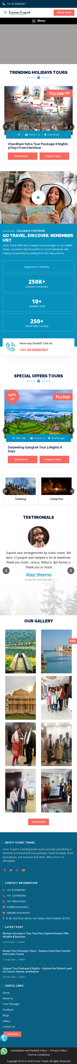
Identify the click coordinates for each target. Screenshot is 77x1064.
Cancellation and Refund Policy (29, 1050)
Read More (22, 156)
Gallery (6, 1021)
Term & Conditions (38, 1054)
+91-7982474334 (14, 901)
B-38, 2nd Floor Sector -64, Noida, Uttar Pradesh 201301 (36, 918)
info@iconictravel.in (15, 907)
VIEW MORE (38, 822)
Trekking (20, 499)
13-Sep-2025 (9, 959)
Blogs (6, 1015)
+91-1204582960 (14, 895)
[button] (38, 20)
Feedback (8, 1009)
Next (70, 126)
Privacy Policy (58, 1050)
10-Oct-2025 (9, 942)
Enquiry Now (54, 156)
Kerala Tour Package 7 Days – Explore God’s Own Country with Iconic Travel (37, 952)
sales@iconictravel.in (16, 912)
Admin (21, 942)
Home (6, 992)
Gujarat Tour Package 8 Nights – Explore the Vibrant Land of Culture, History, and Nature (37, 970)
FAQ (73, 641)
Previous (6, 126)
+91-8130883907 (14, 3)
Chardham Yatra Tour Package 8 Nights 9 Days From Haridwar (38, 146)
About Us (8, 998)
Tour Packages (11, 1004)
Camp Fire (56, 499)
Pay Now (12, 1034)
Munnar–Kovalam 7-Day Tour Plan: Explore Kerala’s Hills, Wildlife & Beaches (36, 935)
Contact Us (9, 1026)
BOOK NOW (64, 12)
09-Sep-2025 (9, 977)
